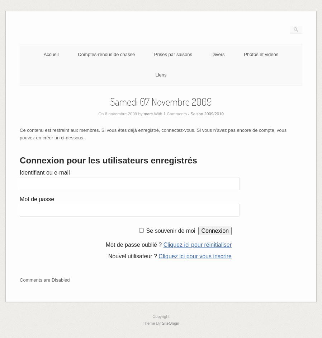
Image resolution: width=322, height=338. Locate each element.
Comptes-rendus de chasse (106, 54)
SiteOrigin (170, 323)
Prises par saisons (173, 54)
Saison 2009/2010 (207, 114)
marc (148, 114)
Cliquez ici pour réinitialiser (198, 245)
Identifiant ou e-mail (45, 173)
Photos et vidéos (261, 54)
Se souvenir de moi (170, 231)
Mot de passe (37, 199)
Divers (218, 54)
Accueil (51, 54)
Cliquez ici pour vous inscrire (195, 256)
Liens (160, 75)
